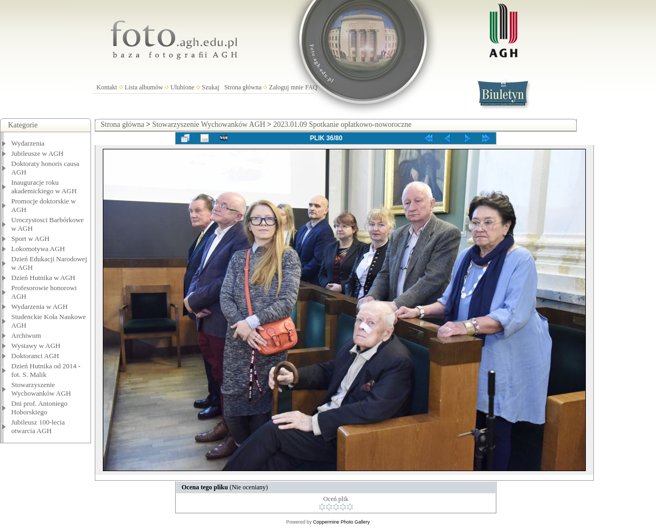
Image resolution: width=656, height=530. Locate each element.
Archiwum (26, 335)
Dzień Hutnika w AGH (43, 278)
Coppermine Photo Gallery (341, 522)
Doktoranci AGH (35, 356)
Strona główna (243, 87)
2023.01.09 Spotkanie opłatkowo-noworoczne (342, 124)
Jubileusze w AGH (37, 153)
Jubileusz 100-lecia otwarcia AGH (38, 426)
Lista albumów (144, 87)
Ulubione (182, 87)
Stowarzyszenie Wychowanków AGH (41, 389)
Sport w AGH (30, 238)
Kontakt (106, 87)
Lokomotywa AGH (38, 249)
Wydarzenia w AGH (39, 306)
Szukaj (211, 87)
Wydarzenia (27, 143)
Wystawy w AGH (36, 346)
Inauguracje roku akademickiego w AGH (44, 186)
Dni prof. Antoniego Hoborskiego (39, 407)
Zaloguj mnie (286, 87)
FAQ (311, 87)
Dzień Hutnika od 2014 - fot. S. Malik (45, 370)
